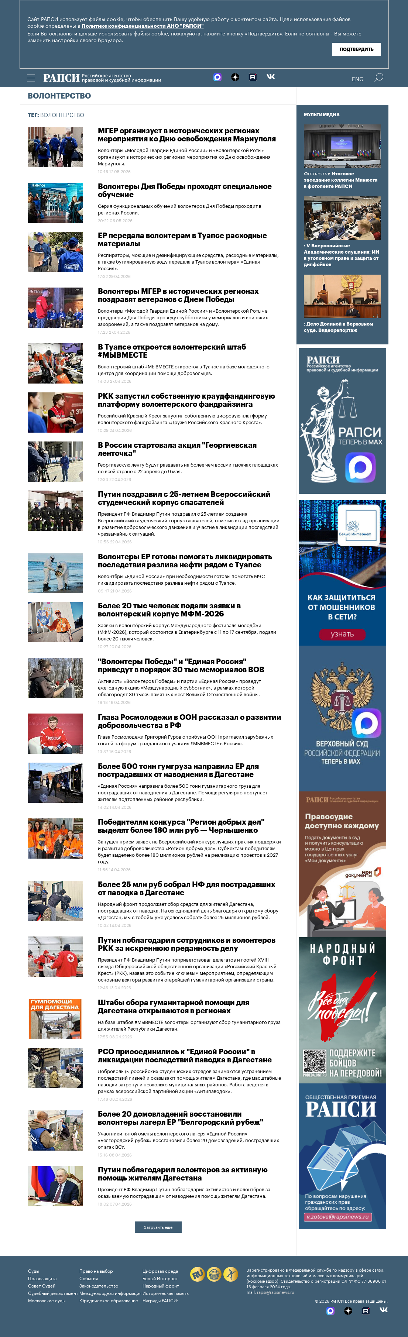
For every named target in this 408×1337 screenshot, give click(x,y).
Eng (358, 78)
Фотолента (316, 173)
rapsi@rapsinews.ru (275, 1291)
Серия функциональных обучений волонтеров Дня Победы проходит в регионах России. (179, 209)
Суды (33, 1270)
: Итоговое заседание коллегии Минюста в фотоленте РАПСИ (341, 180)
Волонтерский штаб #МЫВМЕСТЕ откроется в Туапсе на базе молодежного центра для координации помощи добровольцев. (184, 369)
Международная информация (110, 1292)
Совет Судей (41, 1285)
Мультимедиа (322, 115)
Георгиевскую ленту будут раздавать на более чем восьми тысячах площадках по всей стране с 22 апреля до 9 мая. (188, 467)
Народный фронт (161, 1285)
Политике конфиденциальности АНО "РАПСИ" (143, 26)
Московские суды (46, 1299)
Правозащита (42, 1277)
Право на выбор (96, 1270)
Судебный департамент (53, 1292)
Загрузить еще (158, 1226)
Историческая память (166, 1292)
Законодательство (98, 1285)
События (88, 1277)
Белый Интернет (160, 1277)
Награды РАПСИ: (160, 1299)
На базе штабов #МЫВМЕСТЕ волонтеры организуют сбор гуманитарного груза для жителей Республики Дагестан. (189, 1025)
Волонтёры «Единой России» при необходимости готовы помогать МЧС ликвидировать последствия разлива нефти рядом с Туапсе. (181, 579)
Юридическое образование (108, 1299)
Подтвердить (357, 49)
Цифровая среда (160, 1270)
